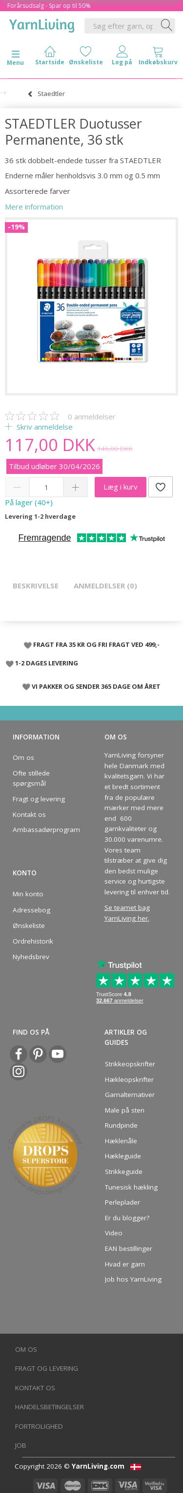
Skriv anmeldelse (44, 427)
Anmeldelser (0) (105, 585)
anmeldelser (92, 416)
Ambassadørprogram (43, 829)
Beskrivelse (36, 585)
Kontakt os (29, 814)
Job (20, 1445)
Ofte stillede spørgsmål (31, 778)
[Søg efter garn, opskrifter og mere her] (167, 26)
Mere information (34, 206)
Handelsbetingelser (49, 1406)
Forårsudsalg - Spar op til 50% (49, 5)
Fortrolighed (39, 1426)
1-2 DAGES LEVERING (46, 663)
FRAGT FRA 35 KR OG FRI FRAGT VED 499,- (96, 644)
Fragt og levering (39, 798)
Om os (23, 757)
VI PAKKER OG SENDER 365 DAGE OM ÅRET (96, 686)
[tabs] (158, 57)
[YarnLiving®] (42, 24)
